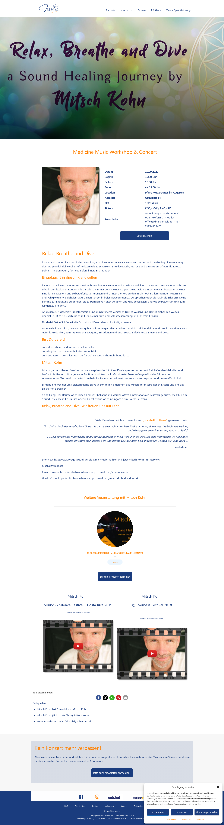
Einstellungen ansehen (207, 812)
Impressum (200, 819)
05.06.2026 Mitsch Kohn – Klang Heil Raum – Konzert (115, 538)
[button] (218, 787)
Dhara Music (84, 721)
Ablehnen (181, 812)
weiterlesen (181, 447)
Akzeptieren (158, 812)
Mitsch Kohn (80, 709)
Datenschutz (171, 819)
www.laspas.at (141, 818)
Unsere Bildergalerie (112, 811)
